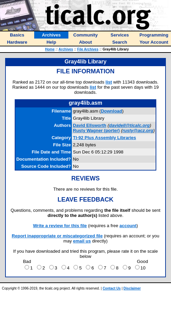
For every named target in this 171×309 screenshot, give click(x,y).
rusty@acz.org (137, 130)
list (109, 82)
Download (111, 111)
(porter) (96, 130)
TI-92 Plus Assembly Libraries (104, 137)
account (127, 225)
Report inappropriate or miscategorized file (57, 235)
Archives (65, 49)
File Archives (87, 49)
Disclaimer (132, 288)
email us (82, 241)
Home (50, 49)
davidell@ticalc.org (129, 125)
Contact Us (112, 288)
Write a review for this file (60, 225)
